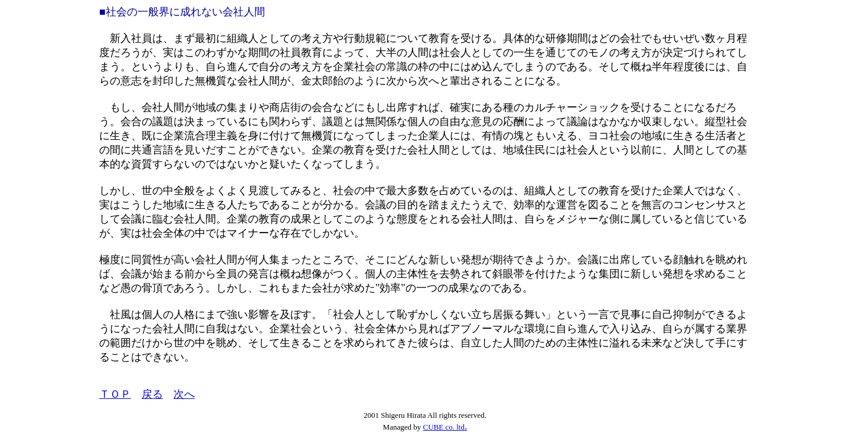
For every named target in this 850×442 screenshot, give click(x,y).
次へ (184, 394)
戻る (152, 394)
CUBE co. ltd (443, 427)
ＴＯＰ (115, 394)
